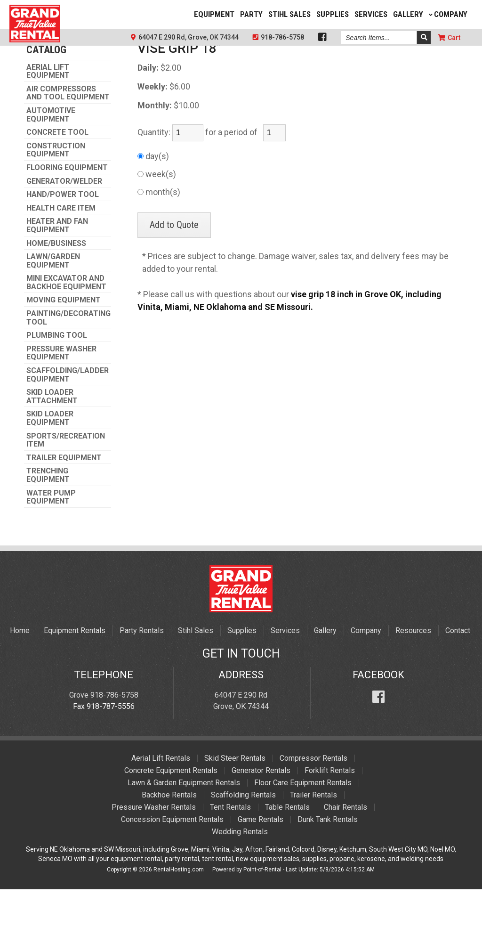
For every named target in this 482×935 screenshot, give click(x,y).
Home (20, 676)
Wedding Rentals (240, 877)
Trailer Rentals (313, 840)
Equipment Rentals (74, 676)
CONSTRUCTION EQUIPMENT (55, 195)
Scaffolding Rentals (243, 840)
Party (251, 14)
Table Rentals (287, 852)
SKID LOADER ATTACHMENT (52, 442)
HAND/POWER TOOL (62, 240)
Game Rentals (260, 865)
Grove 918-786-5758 (103, 740)
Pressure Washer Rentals (154, 852)
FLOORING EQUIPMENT (67, 213)
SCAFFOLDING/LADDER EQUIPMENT (67, 420)
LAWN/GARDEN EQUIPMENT (53, 306)
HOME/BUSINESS (56, 289)
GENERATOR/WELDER (64, 227)
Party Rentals (142, 676)
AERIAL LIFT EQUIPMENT (48, 117)
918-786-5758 (278, 37)
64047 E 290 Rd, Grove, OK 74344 (185, 37)
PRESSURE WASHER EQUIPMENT (61, 398)
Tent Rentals (230, 852)
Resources (413, 676)
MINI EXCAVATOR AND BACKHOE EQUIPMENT (66, 328)
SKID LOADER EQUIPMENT (49, 463)
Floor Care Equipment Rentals (303, 828)
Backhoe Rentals (169, 840)
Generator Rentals (261, 816)
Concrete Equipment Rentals (170, 816)
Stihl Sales (289, 14)
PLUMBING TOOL (56, 381)
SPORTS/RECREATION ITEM (65, 486)
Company (448, 14)
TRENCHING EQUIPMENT (48, 520)
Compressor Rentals (313, 803)
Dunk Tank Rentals (327, 865)
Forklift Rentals (330, 816)
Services (370, 14)
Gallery (408, 14)
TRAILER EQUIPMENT (64, 503)
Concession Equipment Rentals (172, 865)
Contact (457, 676)
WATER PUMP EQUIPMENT (51, 543)
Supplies (332, 14)
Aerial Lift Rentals (160, 803)
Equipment (214, 14)
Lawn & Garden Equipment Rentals (184, 828)
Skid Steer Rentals (234, 803)
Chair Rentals (345, 852)
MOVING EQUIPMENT (63, 345)
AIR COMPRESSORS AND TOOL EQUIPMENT (68, 138)
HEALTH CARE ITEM (61, 254)
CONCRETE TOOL (57, 178)
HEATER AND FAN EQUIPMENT (57, 271)
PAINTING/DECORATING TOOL (68, 363)
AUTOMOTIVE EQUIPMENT (50, 160)
